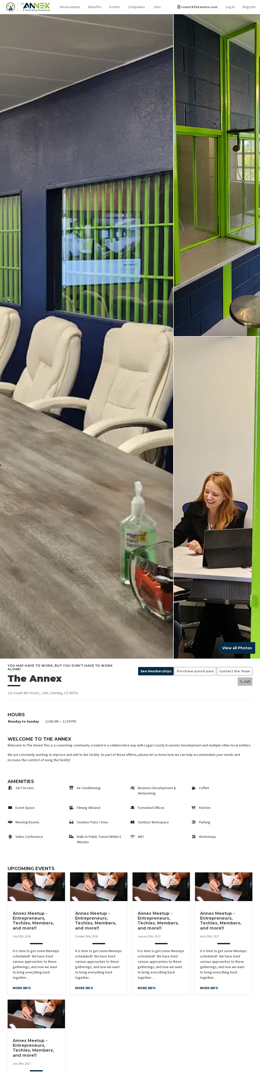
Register (249, 7)
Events (114, 7)
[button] (70, 7)
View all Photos (237, 648)
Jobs (157, 7)
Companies (136, 7)
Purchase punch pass (195, 671)
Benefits (94, 7)
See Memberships (155, 671)
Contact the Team (234, 671)
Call (245, 681)
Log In (230, 7)
